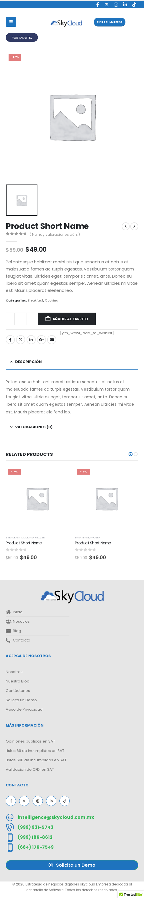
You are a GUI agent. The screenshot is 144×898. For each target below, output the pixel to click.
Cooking (51, 300)
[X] (106, 4)
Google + (41, 339)
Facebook (10, 339)
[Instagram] (115, 4)
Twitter (20, 339)
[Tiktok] (134, 4)
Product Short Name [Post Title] (24, 543)
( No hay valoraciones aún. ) (55, 234)
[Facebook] (97, 4)
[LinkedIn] (125, 4)
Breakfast (35, 300)
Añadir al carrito (71, 318)
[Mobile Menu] (11, 22)
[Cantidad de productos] (20, 319)
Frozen (40, 537)
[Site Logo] (66, 23)
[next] (134, 226)
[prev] (126, 226)
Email (51, 339)
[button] (109, 22)
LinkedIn (31, 339)
